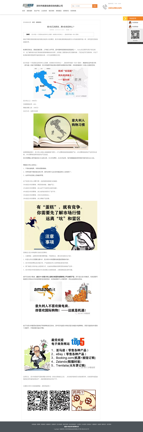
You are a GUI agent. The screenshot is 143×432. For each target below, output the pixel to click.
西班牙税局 (65, 424)
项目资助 (51, 10)
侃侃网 (99, 424)
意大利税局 (59, 424)
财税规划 (58, 10)
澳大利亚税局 (72, 424)
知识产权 (37, 10)
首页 (23, 10)
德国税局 (48, 424)
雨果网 (38, 424)
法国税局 (53, 424)
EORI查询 (84, 424)
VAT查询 (79, 424)
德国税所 (94, 424)
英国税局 (43, 424)
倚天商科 (109, 424)
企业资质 (44, 10)
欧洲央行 (89, 424)
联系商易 (73, 10)
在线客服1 (133, 22)
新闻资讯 (66, 10)
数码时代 (104, 424)
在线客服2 (133, 26)
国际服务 (29, 10)
